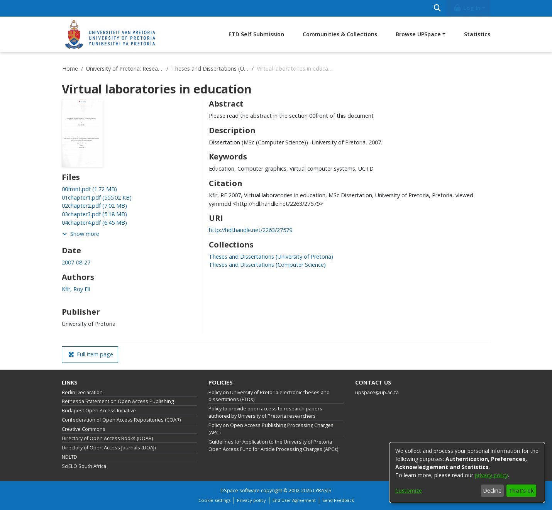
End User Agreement (294, 500)
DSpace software (240, 490)
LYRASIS (322, 490)
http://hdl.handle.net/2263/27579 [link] (250, 230)
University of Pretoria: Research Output (124, 68)
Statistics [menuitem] (477, 34)
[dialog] (467, 472)
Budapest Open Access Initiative (99, 410)
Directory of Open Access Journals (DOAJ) (109, 447)
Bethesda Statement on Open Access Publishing (118, 401)
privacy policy (491, 475)
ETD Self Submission (256, 34)
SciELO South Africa (84, 466)
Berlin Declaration (82, 392)
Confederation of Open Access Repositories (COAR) (121, 420)
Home (70, 68)
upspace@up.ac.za (377, 392)
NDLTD (69, 457)
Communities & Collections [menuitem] (340, 34)
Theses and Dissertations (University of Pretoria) (210, 68)
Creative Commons (83, 429)
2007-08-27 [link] (76, 262)
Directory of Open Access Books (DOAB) (107, 438)
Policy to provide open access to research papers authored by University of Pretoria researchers (265, 412)
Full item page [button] (90, 354)
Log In (467, 8)
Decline (492, 490)
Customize (408, 490)
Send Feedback (338, 500)
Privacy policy (251, 500)
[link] (89, 189)
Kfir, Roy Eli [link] (76, 289)
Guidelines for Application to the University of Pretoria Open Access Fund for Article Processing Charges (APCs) (273, 445)
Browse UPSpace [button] (418, 34)
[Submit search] (437, 8)
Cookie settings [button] (214, 500)
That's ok (521, 490)
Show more (80, 233)
